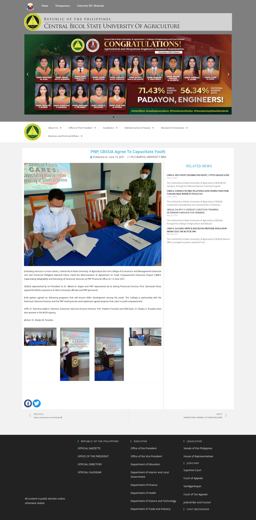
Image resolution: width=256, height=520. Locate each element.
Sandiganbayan (192, 486)
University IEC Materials (90, 5)
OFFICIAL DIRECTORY (90, 464)
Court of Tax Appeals (196, 494)
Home (45, 5)
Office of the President (82, 128)
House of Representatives (198, 456)
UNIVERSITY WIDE (156, 157)
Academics (110, 128)
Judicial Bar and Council (197, 502)
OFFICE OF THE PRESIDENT (93, 456)
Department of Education (145, 464)
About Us (55, 128)
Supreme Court (192, 470)
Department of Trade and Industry (150, 509)
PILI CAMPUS (138, 157)
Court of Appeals (193, 478)
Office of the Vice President (146, 456)
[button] (113, 117)
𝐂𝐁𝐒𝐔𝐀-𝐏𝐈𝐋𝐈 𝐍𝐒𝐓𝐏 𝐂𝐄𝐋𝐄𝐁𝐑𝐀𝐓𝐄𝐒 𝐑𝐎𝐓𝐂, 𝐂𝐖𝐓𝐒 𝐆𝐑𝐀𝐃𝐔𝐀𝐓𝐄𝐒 (198, 175)
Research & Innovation (174, 128)
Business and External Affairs (65, 136)
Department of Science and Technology (153, 501)
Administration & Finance (139, 128)
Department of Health (143, 493)
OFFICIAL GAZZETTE (89, 448)
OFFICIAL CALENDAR (90, 472)
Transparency (62, 5)
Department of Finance (144, 485)
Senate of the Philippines (198, 448)
